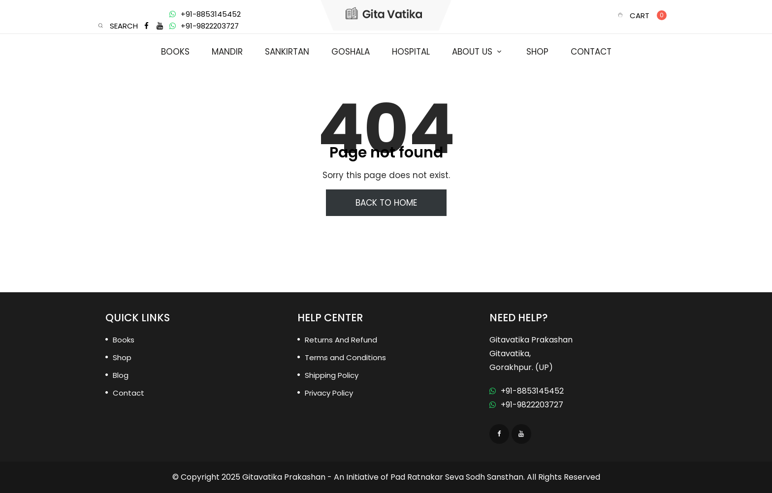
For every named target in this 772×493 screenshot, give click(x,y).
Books (175, 52)
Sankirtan (287, 52)
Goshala (350, 52)
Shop (537, 52)
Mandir (227, 52)
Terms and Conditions (345, 357)
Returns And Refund (341, 340)
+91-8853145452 (205, 14)
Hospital (411, 52)
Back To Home (386, 203)
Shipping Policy (331, 375)
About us (472, 52)
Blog (121, 375)
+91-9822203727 (204, 26)
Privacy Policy (329, 393)
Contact (591, 52)
